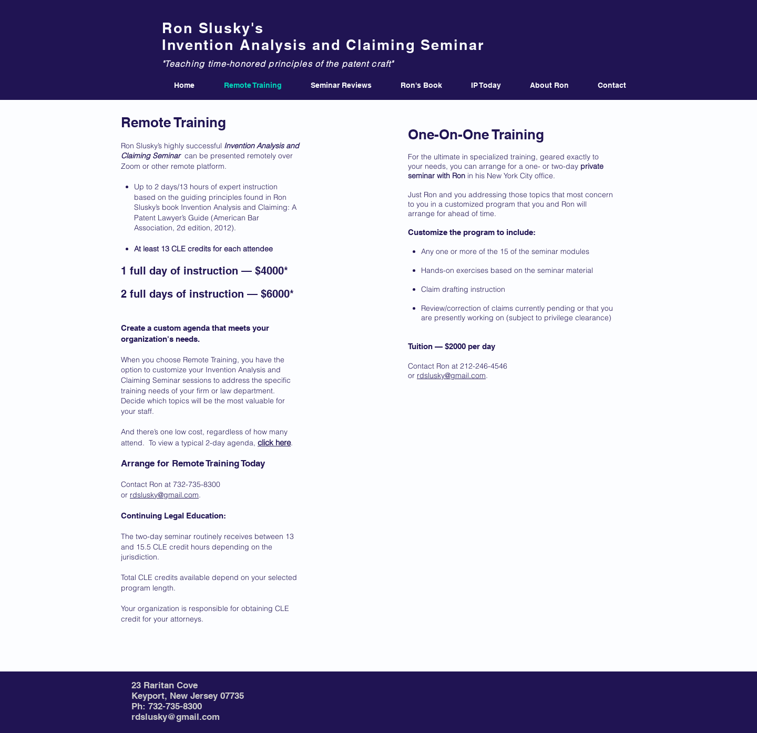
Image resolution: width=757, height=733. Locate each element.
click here (274, 442)
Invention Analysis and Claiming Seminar (323, 44)
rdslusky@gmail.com (164, 495)
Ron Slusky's (213, 27)
